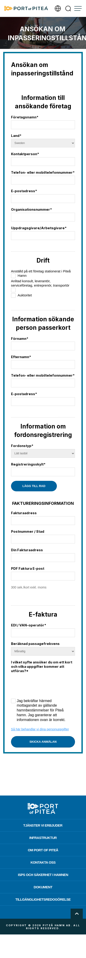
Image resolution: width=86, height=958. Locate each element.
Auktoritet (21, 295)
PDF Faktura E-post (27, 569)
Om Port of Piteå (43, 850)
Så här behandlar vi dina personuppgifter (40, 729)
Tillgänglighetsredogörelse (43, 899)
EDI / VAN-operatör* (28, 625)
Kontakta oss (43, 862)
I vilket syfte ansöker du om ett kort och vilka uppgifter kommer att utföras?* (41, 666)
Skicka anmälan (42, 741)
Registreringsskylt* (28, 464)
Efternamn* (21, 357)
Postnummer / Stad (27, 532)
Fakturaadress (24, 513)
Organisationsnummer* (31, 210)
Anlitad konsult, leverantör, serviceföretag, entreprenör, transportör (40, 285)
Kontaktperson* (25, 154)
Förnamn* (19, 339)
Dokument (43, 887)
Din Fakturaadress (27, 550)
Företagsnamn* (24, 117)
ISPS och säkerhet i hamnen (43, 875)
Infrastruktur (43, 838)
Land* (16, 136)
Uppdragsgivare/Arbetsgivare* (39, 228)
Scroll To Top (77, 914)
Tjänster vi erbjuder (42, 825)
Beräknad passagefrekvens (35, 644)
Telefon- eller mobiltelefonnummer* (43, 172)
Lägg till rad (33, 486)
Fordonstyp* (22, 446)
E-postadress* (24, 191)
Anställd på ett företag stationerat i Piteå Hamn (41, 273)
